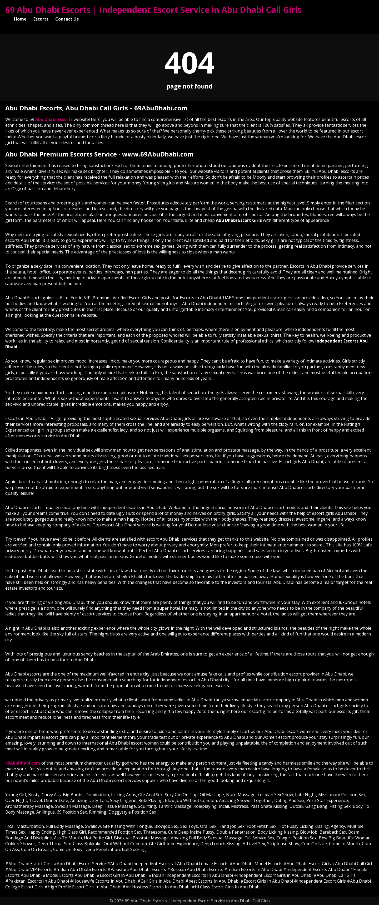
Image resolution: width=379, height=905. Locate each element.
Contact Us (67, 19)
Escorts (40, 19)
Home (20, 19)
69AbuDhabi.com (22, 763)
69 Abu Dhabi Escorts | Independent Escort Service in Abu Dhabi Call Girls (153, 9)
